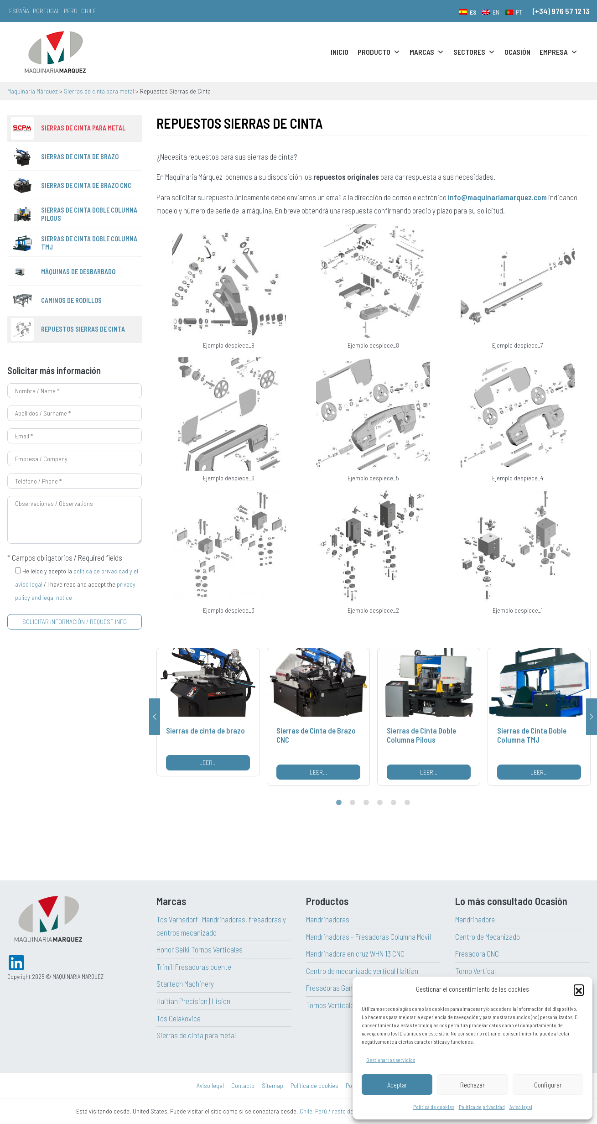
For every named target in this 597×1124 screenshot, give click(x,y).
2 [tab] (352, 802)
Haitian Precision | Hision (193, 1000)
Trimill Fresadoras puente (193, 966)
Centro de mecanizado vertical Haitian (362, 970)
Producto (379, 52)
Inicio (339, 51)
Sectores (474, 52)
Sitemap (272, 1085)
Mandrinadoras (327, 919)
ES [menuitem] (473, 12)
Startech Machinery (185, 983)
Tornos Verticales (332, 1005)
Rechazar (472, 1085)
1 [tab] (338, 802)
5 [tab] (393, 802)
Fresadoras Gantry (333, 987)
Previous (154, 716)
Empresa (559, 52)
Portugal (46, 11)
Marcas (427, 52)
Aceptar (397, 1085)
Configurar (548, 1085)
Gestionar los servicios (390, 1059)
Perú (71, 11)
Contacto (242, 1085)
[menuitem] (467, 12)
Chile (88, 11)
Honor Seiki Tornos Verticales (199, 949)
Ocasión (517, 51)
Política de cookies (433, 1106)
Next (591, 716)
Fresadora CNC (477, 953)
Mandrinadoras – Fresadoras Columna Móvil (368, 936)
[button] (578, 989)
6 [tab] (407, 802)
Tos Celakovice (178, 1018)
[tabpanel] (208, 712)
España (19, 11)
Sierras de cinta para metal (196, 1035)
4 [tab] (379, 802)
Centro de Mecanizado (487, 936)
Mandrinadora (475, 919)
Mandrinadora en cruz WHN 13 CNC (355, 953)
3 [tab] (366, 802)
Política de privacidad (482, 1106)
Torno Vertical (475, 970)
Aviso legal (520, 1106)
